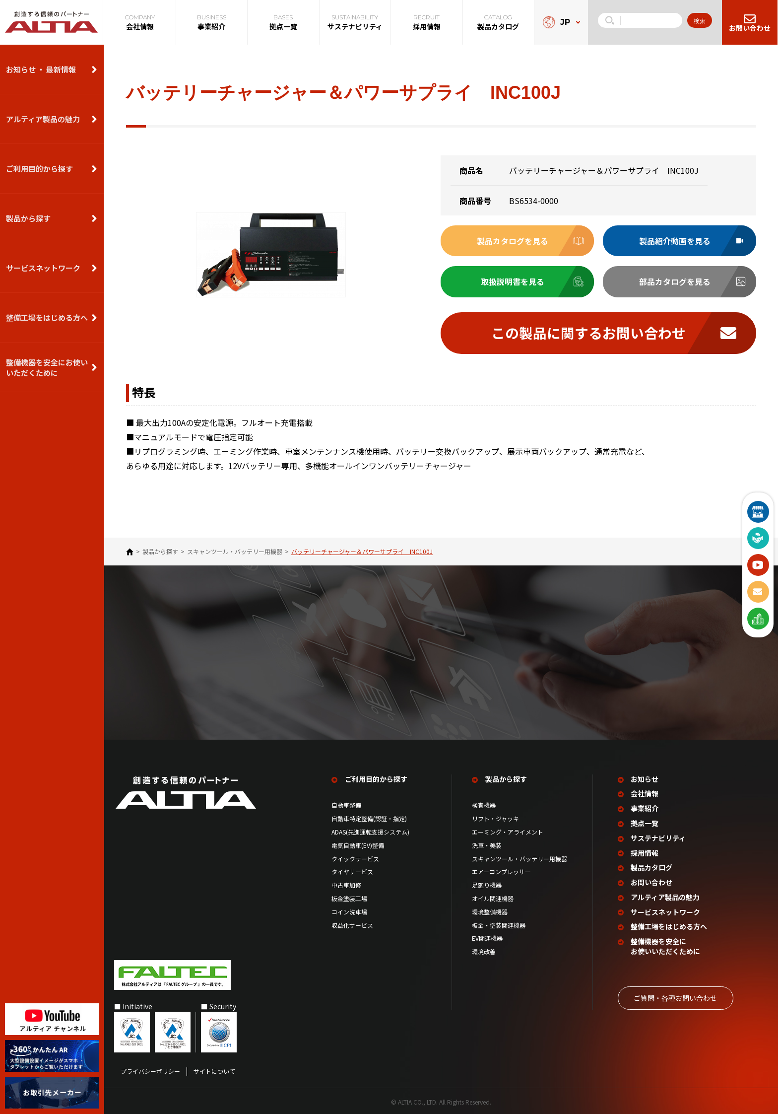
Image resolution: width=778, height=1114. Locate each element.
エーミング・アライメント (507, 831)
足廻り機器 (487, 884)
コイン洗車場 (349, 911)
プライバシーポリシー (150, 1069)
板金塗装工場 (349, 898)
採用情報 (645, 851)
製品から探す (28, 218)
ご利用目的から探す (39, 168)
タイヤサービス (352, 871)
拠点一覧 (645, 822)
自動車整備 (346, 804)
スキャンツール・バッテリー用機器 (234, 552)
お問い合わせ (652, 881)
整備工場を (669, 925)
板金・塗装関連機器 (498, 924)
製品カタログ (652, 866)
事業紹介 (645, 807)
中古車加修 (346, 884)
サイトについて (214, 1069)
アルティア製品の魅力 (43, 119)
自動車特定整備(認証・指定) (372, 818)
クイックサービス (355, 858)
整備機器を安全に (666, 944)
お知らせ (645, 778)
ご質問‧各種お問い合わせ (675, 995)
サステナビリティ (658, 836)
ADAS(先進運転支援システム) (370, 831)
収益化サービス (352, 924)
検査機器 (484, 804)
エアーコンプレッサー (501, 871)
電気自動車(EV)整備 (357, 844)
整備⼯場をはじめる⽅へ (47, 317)
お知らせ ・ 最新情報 (41, 69)
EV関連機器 (487, 937)
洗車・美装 (487, 844)
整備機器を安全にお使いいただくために (47, 367)
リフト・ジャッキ (495, 818)
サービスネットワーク (43, 268)
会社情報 (645, 792)
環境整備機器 (490, 911)
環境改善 (484, 951)
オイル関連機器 (493, 898)
